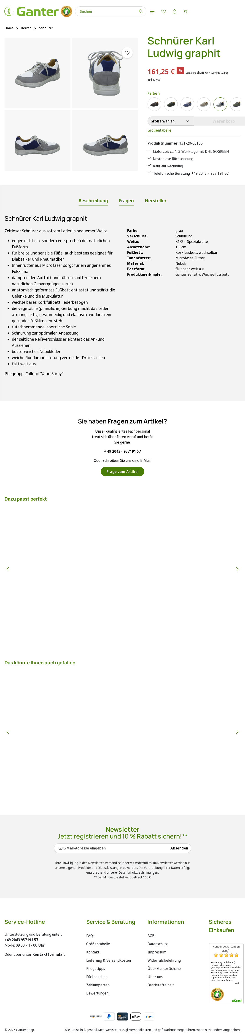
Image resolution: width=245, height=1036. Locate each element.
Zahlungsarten (98, 984)
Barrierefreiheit (161, 984)
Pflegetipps (95, 968)
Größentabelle (159, 130)
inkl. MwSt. (154, 80)
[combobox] (109, 11)
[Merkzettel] (168, 11)
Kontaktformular (48, 954)
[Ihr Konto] (180, 11)
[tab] (93, 201)
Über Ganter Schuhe (164, 968)
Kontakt (92, 952)
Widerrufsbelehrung (164, 960)
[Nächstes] (237, 569)
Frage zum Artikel (123, 471)
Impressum (157, 952)
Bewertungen (97, 993)
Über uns (155, 976)
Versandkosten (140, 1030)
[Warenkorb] (191, 11)
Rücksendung (97, 976)
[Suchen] (145, 11)
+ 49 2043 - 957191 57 (122, 451)
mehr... (238, 983)
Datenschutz (158, 943)
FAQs (90, 935)
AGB (151, 935)
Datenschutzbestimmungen (138, 872)
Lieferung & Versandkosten (108, 960)
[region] (71, 104)
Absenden (179, 848)
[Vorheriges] (8, 569)
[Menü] (157, 11)
